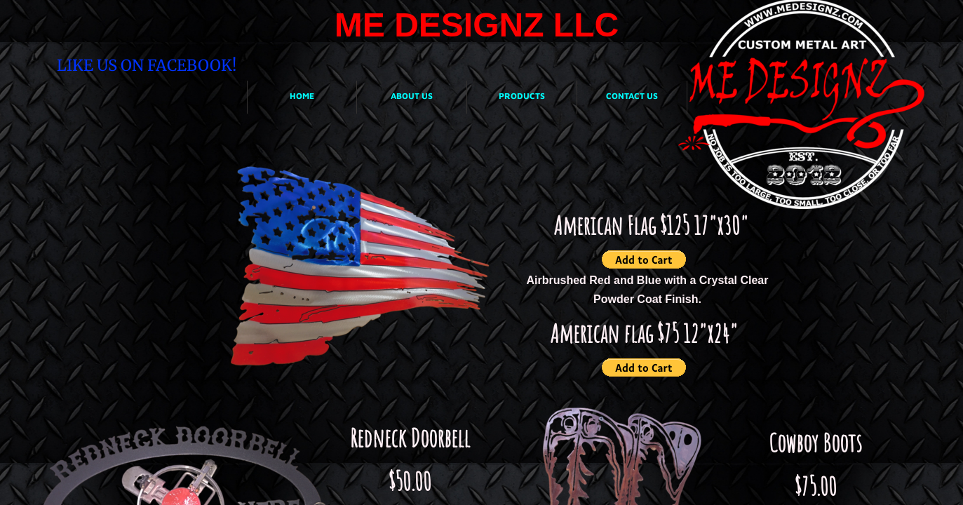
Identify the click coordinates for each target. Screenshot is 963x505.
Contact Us (632, 95)
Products (522, 95)
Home (302, 95)
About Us (412, 95)
